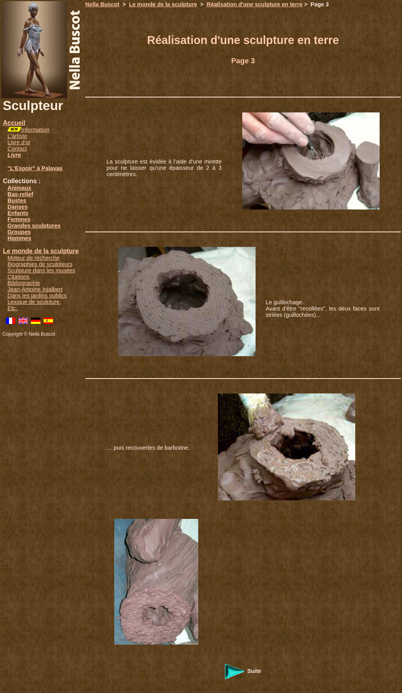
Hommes (19, 238)
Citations (18, 277)
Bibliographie (23, 283)
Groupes (19, 232)
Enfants (17, 213)
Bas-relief (20, 194)
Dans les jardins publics (37, 295)
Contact (17, 148)
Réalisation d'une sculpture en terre (255, 4)
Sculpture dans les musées (41, 270)
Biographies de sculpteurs (40, 264)
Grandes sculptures (33, 225)
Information (35, 130)
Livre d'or (19, 142)
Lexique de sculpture (33, 302)
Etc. (12, 308)
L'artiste (17, 136)
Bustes (16, 200)
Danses (17, 207)
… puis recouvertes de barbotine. (148, 448)
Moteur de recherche (33, 258)
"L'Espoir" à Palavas (34, 168)
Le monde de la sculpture (41, 251)
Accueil (14, 122)
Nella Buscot (102, 4)
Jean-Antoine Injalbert (34, 289)
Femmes (18, 219)
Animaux (19, 188)
